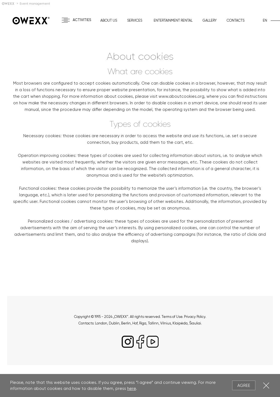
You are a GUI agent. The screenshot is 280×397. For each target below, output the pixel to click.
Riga (142, 323)
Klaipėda (180, 323)
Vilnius (165, 323)
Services (134, 20)
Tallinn (153, 323)
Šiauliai (195, 323)
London (101, 323)
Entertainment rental (173, 20)
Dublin (114, 323)
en (265, 20)
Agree (243, 385)
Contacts (235, 20)
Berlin (126, 323)
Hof (135, 323)
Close (266, 385)
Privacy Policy (194, 317)
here (131, 388)
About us (108, 20)
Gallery (210, 20)
